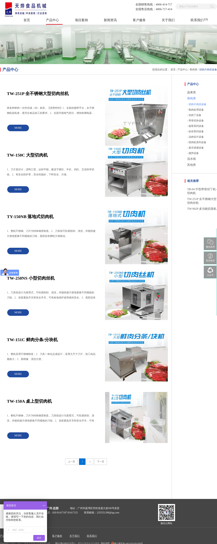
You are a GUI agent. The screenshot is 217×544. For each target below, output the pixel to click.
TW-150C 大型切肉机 (27, 155)
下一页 (100, 461)
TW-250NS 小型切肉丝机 (31, 278)
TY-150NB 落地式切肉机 (30, 216)
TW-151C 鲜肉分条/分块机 (32, 339)
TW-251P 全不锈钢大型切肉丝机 (38, 93)
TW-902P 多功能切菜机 (201, 208)
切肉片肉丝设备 (208, 69)
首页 (27, 20)
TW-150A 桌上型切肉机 (29, 401)
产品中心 (183, 69)
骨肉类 (193, 69)
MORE (18, 127)
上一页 (71, 461)
